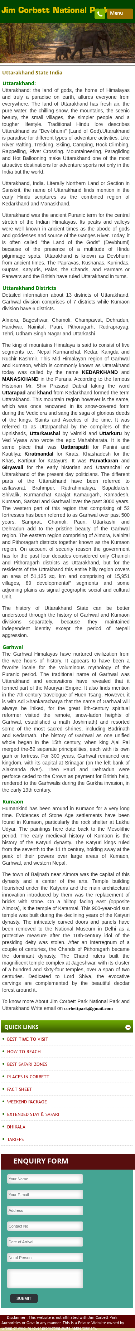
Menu (116, 13)
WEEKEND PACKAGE (27, 1101)
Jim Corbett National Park (55, 11)
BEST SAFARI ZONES (27, 1064)
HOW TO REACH (24, 1051)
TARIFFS (15, 1139)
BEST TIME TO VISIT (27, 1039)
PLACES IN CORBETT (28, 1076)
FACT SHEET (19, 1089)
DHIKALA (16, 1126)
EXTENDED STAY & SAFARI (33, 1114)
